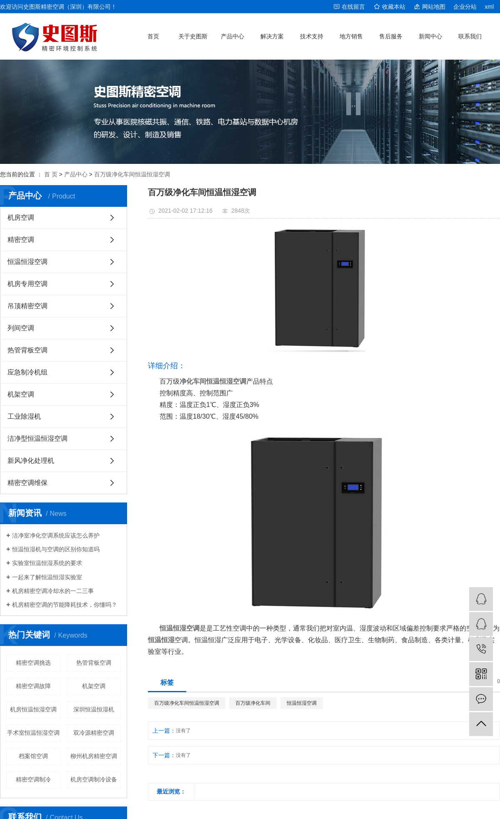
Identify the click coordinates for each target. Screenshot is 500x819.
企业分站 (465, 6)
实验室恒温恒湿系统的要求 (47, 563)
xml (489, 6)
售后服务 (390, 36)
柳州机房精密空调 (93, 756)
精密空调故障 (33, 686)
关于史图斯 (193, 36)
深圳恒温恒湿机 (93, 709)
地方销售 (351, 36)
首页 (153, 36)
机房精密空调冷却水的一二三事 (53, 591)
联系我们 (470, 36)
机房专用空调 (28, 283)
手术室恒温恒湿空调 (33, 732)
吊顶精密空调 (28, 305)
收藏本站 (393, 6)
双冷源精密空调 (93, 732)
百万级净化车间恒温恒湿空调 (132, 174)
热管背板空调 (28, 350)
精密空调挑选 (33, 662)
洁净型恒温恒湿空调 (38, 438)
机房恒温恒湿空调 (33, 709)
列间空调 (21, 328)
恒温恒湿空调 (28, 261)
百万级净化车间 (252, 703)
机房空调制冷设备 (93, 779)
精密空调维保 (28, 482)
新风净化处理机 (31, 460)
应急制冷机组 (28, 372)
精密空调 (21, 239)
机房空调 (21, 217)
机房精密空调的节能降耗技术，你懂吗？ (64, 604)
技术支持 (311, 36)
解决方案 (272, 36)
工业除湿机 (24, 416)
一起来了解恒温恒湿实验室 (47, 577)
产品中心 (232, 36)
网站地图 (433, 6)
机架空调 (21, 394)
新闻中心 (430, 36)
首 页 (51, 174)
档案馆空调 (33, 756)
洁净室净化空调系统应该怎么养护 (56, 535)
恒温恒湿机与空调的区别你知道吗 (56, 549)
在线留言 (353, 6)
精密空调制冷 (33, 779)
